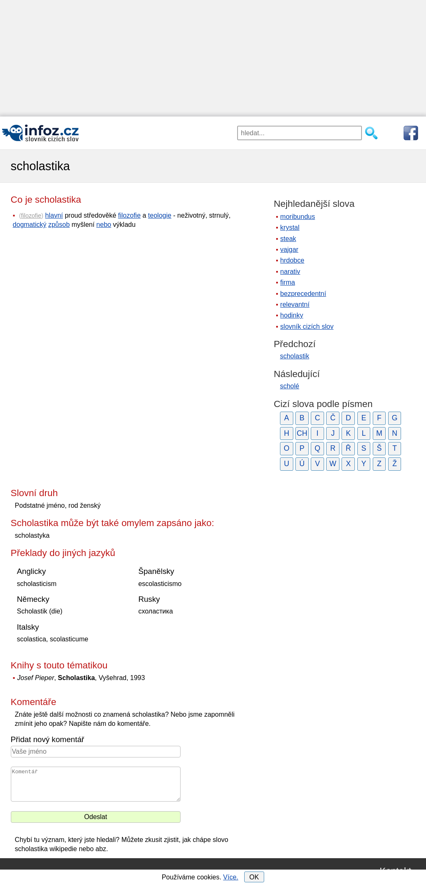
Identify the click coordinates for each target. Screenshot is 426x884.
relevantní (295, 304)
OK (254, 877)
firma (287, 282)
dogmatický (30, 224)
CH (302, 433)
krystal (290, 227)
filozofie (31, 215)
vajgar (289, 249)
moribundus (297, 216)
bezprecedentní (303, 293)
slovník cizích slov (307, 326)
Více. (230, 877)
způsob (59, 224)
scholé (289, 386)
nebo (104, 224)
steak (288, 238)
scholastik (294, 356)
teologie (159, 215)
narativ (290, 271)
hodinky (291, 315)
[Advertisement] (213, 58)
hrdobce (292, 260)
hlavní (54, 215)
